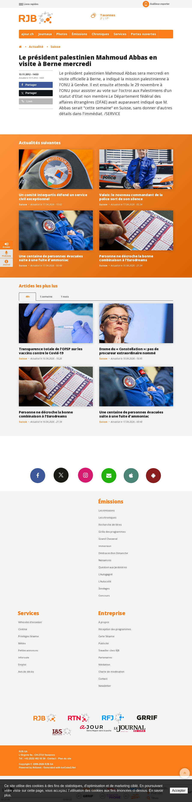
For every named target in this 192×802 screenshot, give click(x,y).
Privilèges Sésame (28, 636)
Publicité (104, 643)
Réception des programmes (115, 629)
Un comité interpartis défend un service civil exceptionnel (53, 196)
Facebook (37, 475)
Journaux (45, 34)
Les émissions (106, 510)
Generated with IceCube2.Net (60, 767)
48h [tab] (28, 296)
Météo (22, 643)
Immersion (105, 546)
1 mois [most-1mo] (65, 296)
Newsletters (108, 475)
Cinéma (22, 629)
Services (120, 34)
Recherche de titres (110, 524)
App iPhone (131, 475)
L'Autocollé (105, 581)
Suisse (55, 47)
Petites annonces (28, 650)
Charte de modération (111, 671)
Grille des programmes (112, 531)
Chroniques (100, 34)
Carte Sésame (106, 636)
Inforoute (23, 657)
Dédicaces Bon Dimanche (113, 553)
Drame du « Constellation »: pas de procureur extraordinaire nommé (128, 351)
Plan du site (64, 758)
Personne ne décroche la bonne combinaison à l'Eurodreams (126, 258)
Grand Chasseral (108, 538)
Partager (29, 84)
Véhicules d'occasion (30, 622)
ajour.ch (27, 34)
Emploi (22, 664)
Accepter (179, 790)
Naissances (105, 560)
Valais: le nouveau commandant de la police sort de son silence (131, 196)
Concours (104, 595)
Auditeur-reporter (156, 4)
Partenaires (105, 657)
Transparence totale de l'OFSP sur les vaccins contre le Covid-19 (50, 351)
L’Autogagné (105, 574)
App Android (153, 475)
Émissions (79, 34)
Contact (103, 678)
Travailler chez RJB (109, 650)
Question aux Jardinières (113, 567)
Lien (26, 101)
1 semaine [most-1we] (46, 296)
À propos (104, 622)
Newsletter (105, 685)
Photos (61, 34)
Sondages (104, 588)
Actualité (36, 47)
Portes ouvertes (143, 34)
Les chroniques (107, 517)
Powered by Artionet (30, 767)
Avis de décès (26, 671)
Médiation (104, 664)
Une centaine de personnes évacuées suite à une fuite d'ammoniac (51, 258)
